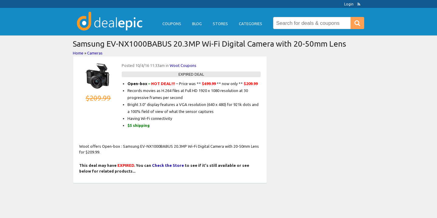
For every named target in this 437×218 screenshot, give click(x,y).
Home (78, 53)
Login (349, 4)
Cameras (95, 53)
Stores (220, 23)
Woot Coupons (183, 65)
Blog (197, 23)
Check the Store (168, 165)
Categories (250, 23)
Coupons (171, 23)
